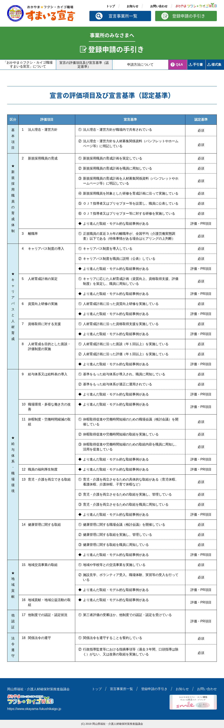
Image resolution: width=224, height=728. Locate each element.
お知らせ (132, 6)
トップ (110, 6)
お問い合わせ (158, 6)
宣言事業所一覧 (123, 16)
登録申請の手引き (188, 16)
